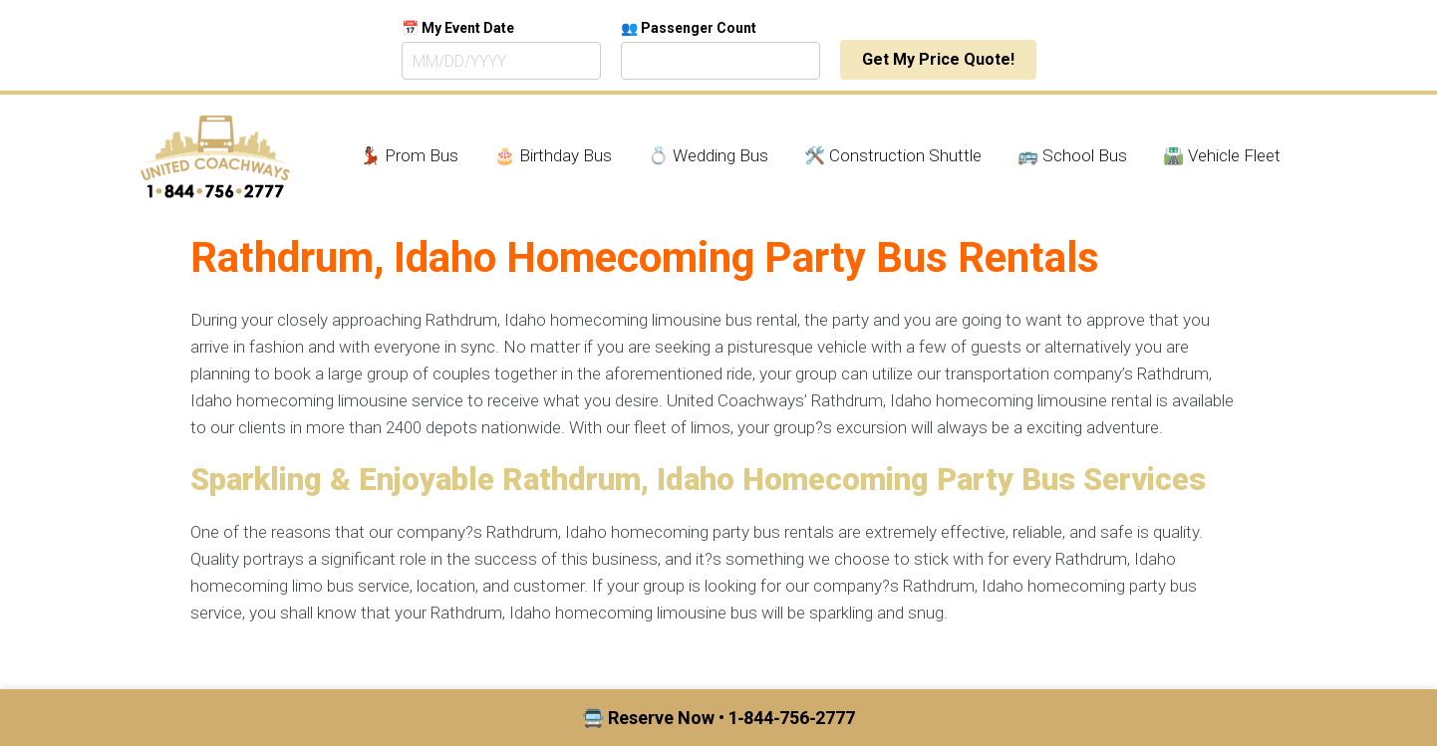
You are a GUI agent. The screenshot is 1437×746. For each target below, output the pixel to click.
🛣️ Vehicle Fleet (1222, 155)
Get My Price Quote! (938, 59)
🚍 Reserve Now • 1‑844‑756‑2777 (719, 717)
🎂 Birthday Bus (553, 155)
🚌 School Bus (1072, 155)
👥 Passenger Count (688, 28)
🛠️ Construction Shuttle (893, 155)
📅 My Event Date (458, 28)
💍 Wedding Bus (708, 155)
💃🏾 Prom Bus (409, 155)
